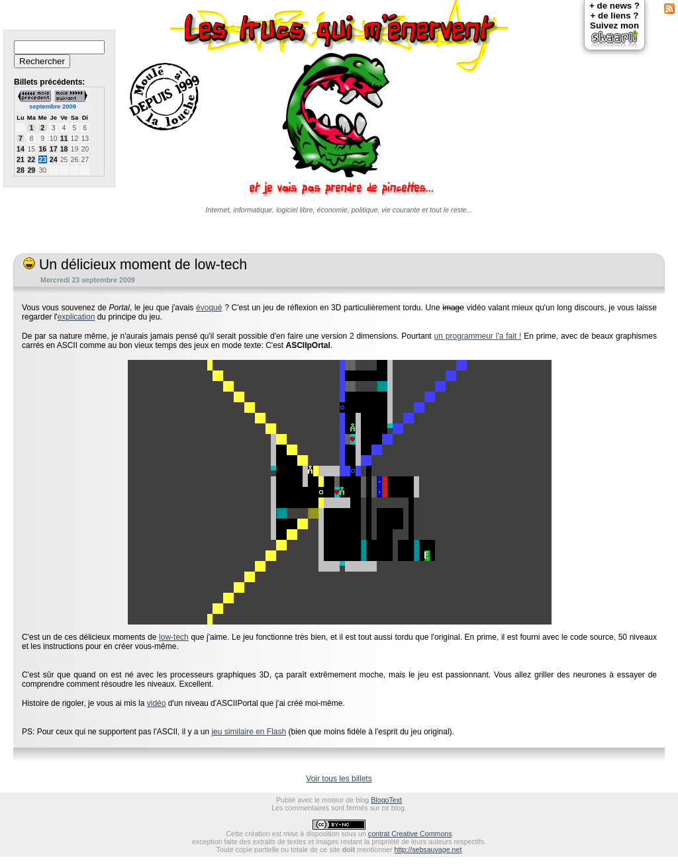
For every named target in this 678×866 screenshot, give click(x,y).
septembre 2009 (52, 106)
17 (54, 149)
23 (42, 159)
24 (54, 159)
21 (20, 159)
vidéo (156, 703)
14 (20, 149)
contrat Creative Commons (410, 834)
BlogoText (386, 800)
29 (31, 170)
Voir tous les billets (338, 778)
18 (64, 149)
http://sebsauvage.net (428, 849)
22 (31, 159)
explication (76, 317)
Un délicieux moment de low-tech (135, 265)
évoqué (209, 307)
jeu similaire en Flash (248, 731)
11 (64, 138)
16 (42, 149)
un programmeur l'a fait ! (478, 336)
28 (20, 170)
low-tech (174, 637)
